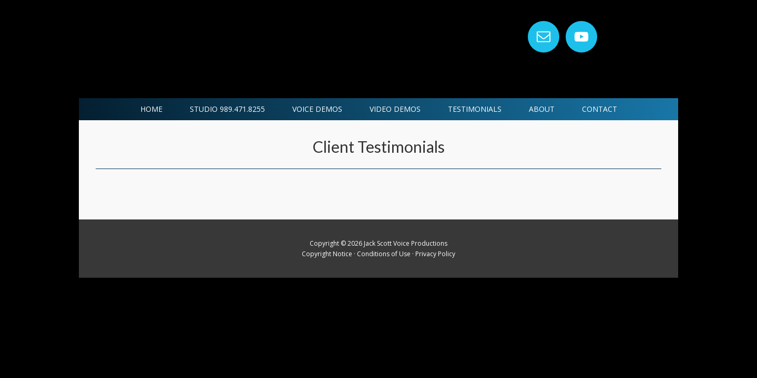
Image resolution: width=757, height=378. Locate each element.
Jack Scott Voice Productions (258, 49)
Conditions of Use (384, 253)
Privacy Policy (435, 253)
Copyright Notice (327, 253)
